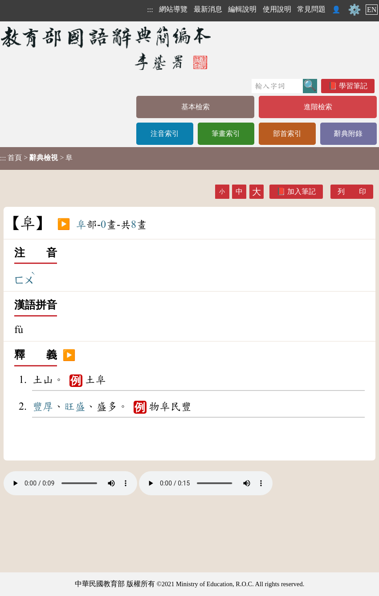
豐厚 (42, 406)
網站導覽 (173, 9)
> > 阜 (36, 158)
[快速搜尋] (277, 86)
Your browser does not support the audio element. (70, 483)
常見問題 (311, 9)
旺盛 (75, 406)
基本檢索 (195, 107)
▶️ (63, 224)
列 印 (352, 191)
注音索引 (165, 133)
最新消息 (208, 9)
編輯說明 (242, 9)
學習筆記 (353, 86)
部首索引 (287, 133)
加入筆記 (301, 191)
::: (150, 9)
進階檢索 (318, 107)
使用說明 (277, 9)
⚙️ (354, 10)
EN (371, 9)
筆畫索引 (226, 133)
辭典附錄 (348, 133)
